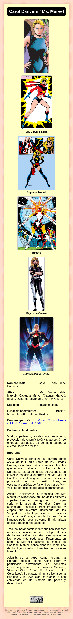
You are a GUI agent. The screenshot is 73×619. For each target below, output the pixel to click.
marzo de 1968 (32, 423)
